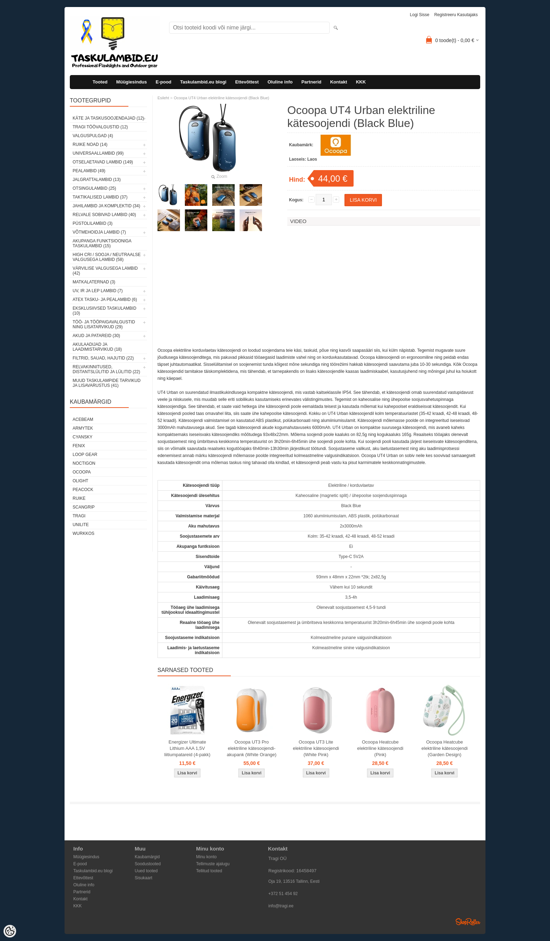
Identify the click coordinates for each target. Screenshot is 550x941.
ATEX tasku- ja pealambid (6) (105, 299)
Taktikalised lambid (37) (100, 197)
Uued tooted (146, 870)
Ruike (79, 498)
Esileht (163, 98)
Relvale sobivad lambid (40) (104, 214)
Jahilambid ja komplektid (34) (106, 205)
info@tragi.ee (281, 905)
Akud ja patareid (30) (96, 335)
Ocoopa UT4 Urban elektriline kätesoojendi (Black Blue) (221, 98)
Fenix (79, 445)
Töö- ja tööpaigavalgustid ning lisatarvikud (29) (104, 324)
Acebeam (83, 419)
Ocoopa (82, 472)
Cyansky (82, 437)
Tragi (79, 515)
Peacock (83, 489)
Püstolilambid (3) (93, 223)
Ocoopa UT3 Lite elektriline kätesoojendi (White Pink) (316, 748)
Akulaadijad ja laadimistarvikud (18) (97, 347)
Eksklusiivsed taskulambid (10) (104, 311)
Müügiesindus (131, 82)
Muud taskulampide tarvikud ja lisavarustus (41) (107, 383)
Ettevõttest (247, 82)
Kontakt (338, 82)
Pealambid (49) (89, 170)
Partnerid (311, 82)
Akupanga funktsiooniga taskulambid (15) (102, 243)
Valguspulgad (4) (93, 135)
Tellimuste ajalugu (212, 863)
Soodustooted (148, 863)
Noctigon (84, 463)
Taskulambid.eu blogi (203, 82)
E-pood (164, 82)
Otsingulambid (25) (94, 188)
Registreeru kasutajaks (456, 14)
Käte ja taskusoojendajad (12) (108, 118)
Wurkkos (83, 533)
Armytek (83, 428)
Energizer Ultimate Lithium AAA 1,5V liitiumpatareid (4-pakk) (187, 748)
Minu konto (206, 856)
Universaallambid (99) (98, 153)
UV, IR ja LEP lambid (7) (98, 290)
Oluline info (280, 82)
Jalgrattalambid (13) (97, 179)
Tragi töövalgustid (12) (100, 127)
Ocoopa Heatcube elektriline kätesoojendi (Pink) (380, 748)
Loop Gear (85, 454)
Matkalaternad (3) (94, 282)
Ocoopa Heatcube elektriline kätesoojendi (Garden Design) (445, 748)
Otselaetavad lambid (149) (103, 162)
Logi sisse (419, 14)
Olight (80, 480)
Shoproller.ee (468, 921)
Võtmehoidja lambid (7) (99, 232)
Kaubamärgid (147, 856)
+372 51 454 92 (283, 893)
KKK (361, 82)
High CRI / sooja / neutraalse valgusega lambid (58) (107, 257)
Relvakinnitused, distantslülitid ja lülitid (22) (106, 369)
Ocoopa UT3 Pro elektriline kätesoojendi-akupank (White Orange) (252, 748)
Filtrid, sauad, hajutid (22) (103, 358)
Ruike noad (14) (90, 144)
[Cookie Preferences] (10, 931)
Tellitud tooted (209, 870)
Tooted (100, 82)
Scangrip (84, 507)
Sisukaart (143, 877)
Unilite (81, 524)
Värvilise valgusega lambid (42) (105, 271)
